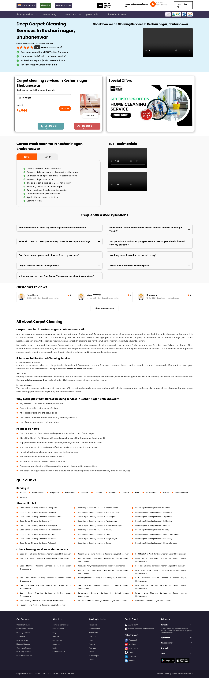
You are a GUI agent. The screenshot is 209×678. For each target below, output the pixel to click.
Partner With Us (63, 5)
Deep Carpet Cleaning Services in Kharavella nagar (156, 543)
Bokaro (166, 492)
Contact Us (57, 640)
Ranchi (23, 492)
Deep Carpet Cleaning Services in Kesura (94, 543)
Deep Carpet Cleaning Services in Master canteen (98, 512)
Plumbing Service (24, 652)
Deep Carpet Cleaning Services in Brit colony (153, 538)
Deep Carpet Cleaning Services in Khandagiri (153, 512)
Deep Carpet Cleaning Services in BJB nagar (38, 512)
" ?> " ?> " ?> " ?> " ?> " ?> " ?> (44, 97)
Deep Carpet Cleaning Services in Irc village (96, 530)
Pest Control (73, 14)
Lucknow (23, 497)
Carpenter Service (24, 648)
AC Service (21, 636)
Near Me (56, 636)
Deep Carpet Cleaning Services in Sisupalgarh (96, 516)
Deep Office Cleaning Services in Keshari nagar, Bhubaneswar (45, 554)
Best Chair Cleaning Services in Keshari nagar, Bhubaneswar (45, 558)
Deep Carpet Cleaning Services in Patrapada (38, 508)
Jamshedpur (151, 492)
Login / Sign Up (182, 5)
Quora (129, 652)
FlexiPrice (45, 5)
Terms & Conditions (61, 625)
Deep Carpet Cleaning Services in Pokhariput (153, 521)
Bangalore (54, 492)
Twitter (130, 660)
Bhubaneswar (38, 492)
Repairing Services (117, 14)
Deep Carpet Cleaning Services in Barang (152, 530)
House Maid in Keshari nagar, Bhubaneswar (153, 600)
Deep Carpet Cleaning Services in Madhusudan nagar (100, 525)
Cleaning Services (27, 14)
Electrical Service (23, 644)
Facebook (131, 640)
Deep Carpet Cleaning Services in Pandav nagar (97, 521)
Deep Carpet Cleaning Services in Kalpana (152, 508)
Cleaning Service (23, 625)
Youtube (130, 644)
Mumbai (112, 492)
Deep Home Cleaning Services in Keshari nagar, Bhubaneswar (103, 554)
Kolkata (125, 492)
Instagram (131, 648)
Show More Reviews (104, 308)
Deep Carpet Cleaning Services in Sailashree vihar (40, 516)
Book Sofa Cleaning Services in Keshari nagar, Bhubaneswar (160, 566)
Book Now (90, 115)
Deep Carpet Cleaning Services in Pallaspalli (38, 543)
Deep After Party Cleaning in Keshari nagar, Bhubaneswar (101, 566)
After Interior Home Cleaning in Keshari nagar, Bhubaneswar (102, 600)
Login (55, 648)
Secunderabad (181, 492)
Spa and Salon (94, 14)
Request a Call (86, 127)
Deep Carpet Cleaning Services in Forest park (38, 525)
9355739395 (161, 5)
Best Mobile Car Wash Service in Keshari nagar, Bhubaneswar (160, 554)
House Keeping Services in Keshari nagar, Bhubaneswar (43, 605)
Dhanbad (99, 492)
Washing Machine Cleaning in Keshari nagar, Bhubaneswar (102, 578)
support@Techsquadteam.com (141, 629)
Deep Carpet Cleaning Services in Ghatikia (152, 525)
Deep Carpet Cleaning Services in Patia (94, 534)
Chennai (84, 492)
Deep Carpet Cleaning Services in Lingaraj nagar (98, 508)
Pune (137, 492)
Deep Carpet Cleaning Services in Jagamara (153, 516)
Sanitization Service (24, 655)
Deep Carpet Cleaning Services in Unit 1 (36, 521)
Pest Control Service (25, 629)
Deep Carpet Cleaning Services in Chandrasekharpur (157, 534)
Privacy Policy (58, 629)
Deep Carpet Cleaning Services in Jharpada (38, 534)
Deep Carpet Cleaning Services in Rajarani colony (40, 530)
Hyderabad (70, 492)
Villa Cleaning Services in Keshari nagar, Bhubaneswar (42, 600)
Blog (54, 632)
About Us (56, 644)
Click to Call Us (51, 127)
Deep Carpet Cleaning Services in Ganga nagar (97, 538)
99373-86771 (133, 625)
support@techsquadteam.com (136, 5)
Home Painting (51, 14)
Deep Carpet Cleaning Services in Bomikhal (38, 538)
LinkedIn (130, 656)
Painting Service (23, 632)
